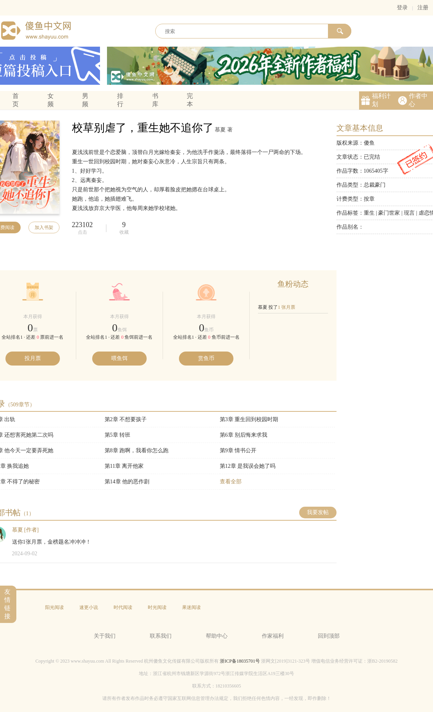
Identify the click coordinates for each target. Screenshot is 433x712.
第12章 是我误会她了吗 (248, 466)
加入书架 (44, 227)
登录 (402, 7)
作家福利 (273, 636)
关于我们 (105, 636)
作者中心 (418, 100)
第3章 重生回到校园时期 (249, 419)
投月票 (33, 358)
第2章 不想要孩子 (126, 419)
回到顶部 (329, 636)
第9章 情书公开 (238, 450)
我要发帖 (318, 512)
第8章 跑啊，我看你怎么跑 (137, 450)
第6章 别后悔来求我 (244, 435)
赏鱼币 (206, 358)
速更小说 (88, 607)
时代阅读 (123, 607)
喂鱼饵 (119, 358)
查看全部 (231, 482)
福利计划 (381, 100)
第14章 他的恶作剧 (127, 482)
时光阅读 (157, 607)
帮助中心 (217, 636)
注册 (422, 7)
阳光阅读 (54, 607)
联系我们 (161, 636)
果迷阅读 (191, 607)
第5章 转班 (118, 435)
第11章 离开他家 (124, 466)
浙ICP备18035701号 (240, 661)
